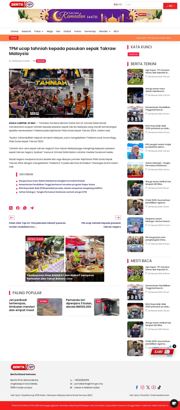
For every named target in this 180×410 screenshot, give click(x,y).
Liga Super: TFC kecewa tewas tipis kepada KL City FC (157, 71)
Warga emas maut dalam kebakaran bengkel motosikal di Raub (52, 181)
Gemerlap (90, 31)
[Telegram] (32, 213)
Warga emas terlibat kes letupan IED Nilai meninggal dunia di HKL (158, 182)
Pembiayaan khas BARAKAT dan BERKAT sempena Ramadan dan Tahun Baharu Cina (60, 282)
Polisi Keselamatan (160, 395)
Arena (77, 31)
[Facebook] (18, 213)
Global (67, 31)
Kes (58, 31)
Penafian (145, 395)
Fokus (38, 31)
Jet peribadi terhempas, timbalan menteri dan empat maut (22, 311)
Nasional (26, 31)
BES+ (116, 31)
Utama (14, 31)
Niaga (50, 31)
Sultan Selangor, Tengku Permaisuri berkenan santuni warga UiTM (53, 196)
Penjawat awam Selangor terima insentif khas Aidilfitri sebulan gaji (157, 220)
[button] (39, 31)
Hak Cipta (134, 395)
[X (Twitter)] (11, 213)
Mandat (104, 31)
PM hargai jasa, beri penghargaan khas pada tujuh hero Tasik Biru (156, 238)
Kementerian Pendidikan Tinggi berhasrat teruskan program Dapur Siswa (57, 186)
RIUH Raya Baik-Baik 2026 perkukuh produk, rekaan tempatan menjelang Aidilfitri (60, 191)
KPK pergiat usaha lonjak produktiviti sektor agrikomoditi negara (158, 145)
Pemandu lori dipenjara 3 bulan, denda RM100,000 (79, 309)
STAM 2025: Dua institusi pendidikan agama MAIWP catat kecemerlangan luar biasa (157, 201)
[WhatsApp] (25, 213)
